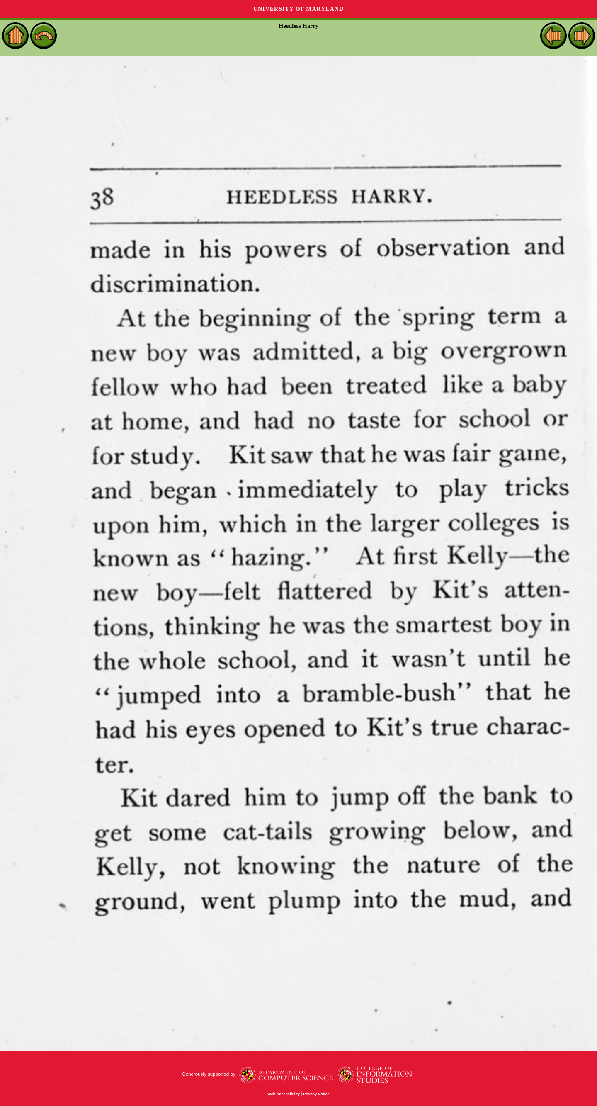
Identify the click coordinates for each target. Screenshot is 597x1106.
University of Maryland (298, 9)
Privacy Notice (316, 1094)
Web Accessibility (283, 1094)
